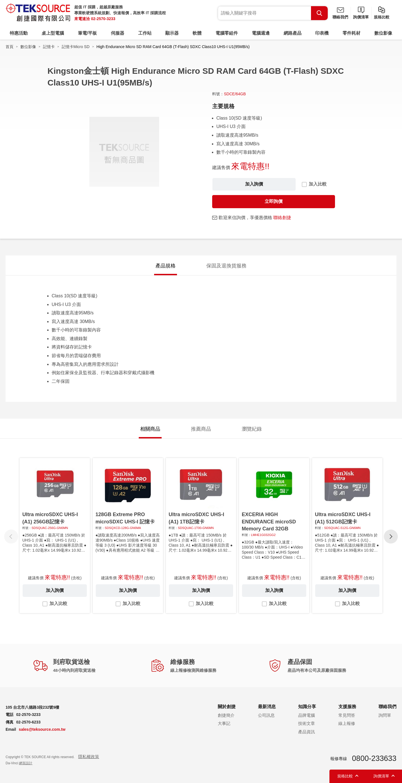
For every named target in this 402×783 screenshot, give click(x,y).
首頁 (9, 46)
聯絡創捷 (282, 217)
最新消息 (267, 706)
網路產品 (293, 33)
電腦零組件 (227, 33)
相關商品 (150, 429)
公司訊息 (266, 715)
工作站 (145, 33)
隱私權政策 (88, 756)
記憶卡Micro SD (76, 46)
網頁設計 (25, 763)
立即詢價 (274, 201)
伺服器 (117, 33)
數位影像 (383, 33)
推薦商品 (201, 429)
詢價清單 (361, 17)
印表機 (322, 33)
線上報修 (346, 723)
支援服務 (347, 706)
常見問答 (346, 715)
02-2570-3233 (103, 18)
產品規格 (165, 266)
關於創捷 (227, 706)
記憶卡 (49, 46)
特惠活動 (19, 33)
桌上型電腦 (53, 33)
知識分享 (307, 706)
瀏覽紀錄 (252, 429)
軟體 (197, 33)
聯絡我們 (340, 17)
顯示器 (172, 33)
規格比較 (381, 17)
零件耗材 (351, 33)
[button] (391, 537)
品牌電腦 (306, 715)
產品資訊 (306, 731)
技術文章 (306, 723)
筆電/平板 (87, 33)
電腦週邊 (261, 33)
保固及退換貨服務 (226, 266)
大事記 (224, 723)
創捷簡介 (226, 715)
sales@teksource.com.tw (42, 729)
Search (319, 13)
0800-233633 (374, 758)
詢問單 (385, 715)
